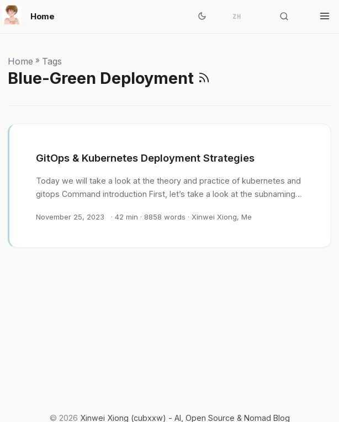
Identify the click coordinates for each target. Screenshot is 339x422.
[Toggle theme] (202, 16)
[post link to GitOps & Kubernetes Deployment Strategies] (170, 185)
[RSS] (204, 78)
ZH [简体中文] (236, 16)
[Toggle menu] (324, 16)
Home (28, 14)
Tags (52, 61)
